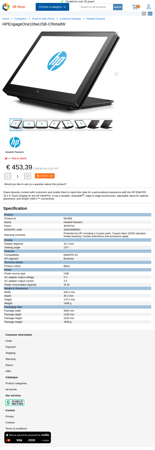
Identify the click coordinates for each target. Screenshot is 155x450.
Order (8, 340)
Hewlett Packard (95, 18)
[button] (116, 33)
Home (5, 18)
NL (144, 13)
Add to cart (45, 175)
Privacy (9, 416)
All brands (11, 389)
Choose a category (52, 6)
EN (150, 13)
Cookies (10, 422)
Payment (10, 346)
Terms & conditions (16, 428)
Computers (21, 18)
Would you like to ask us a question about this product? (35, 184)
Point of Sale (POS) (43, 18)
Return (9, 365)
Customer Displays (70, 18)
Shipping (10, 353)
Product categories (16, 383)
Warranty (10, 359)
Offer (8, 371)
